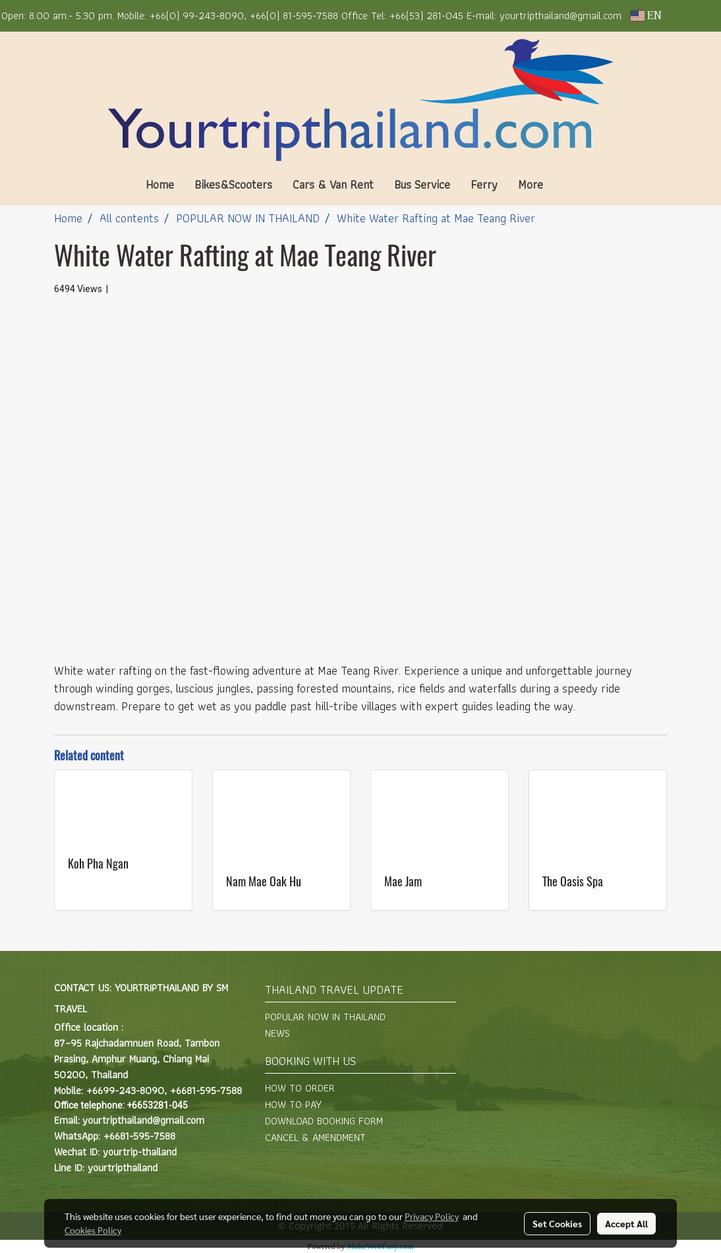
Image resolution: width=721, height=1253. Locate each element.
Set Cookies (557, 1223)
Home (160, 184)
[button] (573, 184)
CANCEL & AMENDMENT (315, 1137)
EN (646, 16)
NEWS (277, 1033)
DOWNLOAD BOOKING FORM (324, 1121)
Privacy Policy (432, 1216)
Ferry (484, 184)
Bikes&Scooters (233, 184)
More (530, 184)
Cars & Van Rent (333, 184)
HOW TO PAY (293, 1104)
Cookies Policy (93, 1230)
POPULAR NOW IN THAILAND (325, 1016)
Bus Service (422, 184)
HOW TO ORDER (300, 1088)
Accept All (626, 1223)
